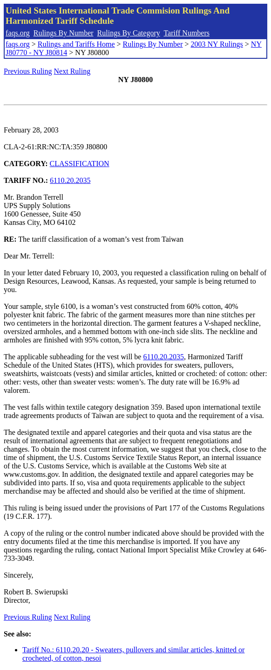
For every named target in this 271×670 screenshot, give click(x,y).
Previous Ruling (28, 71)
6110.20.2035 (70, 180)
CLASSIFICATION (79, 164)
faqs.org (18, 33)
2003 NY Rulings (217, 44)
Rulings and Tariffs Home (76, 44)
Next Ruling (72, 71)
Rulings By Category (128, 33)
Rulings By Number (64, 33)
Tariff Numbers (186, 33)
